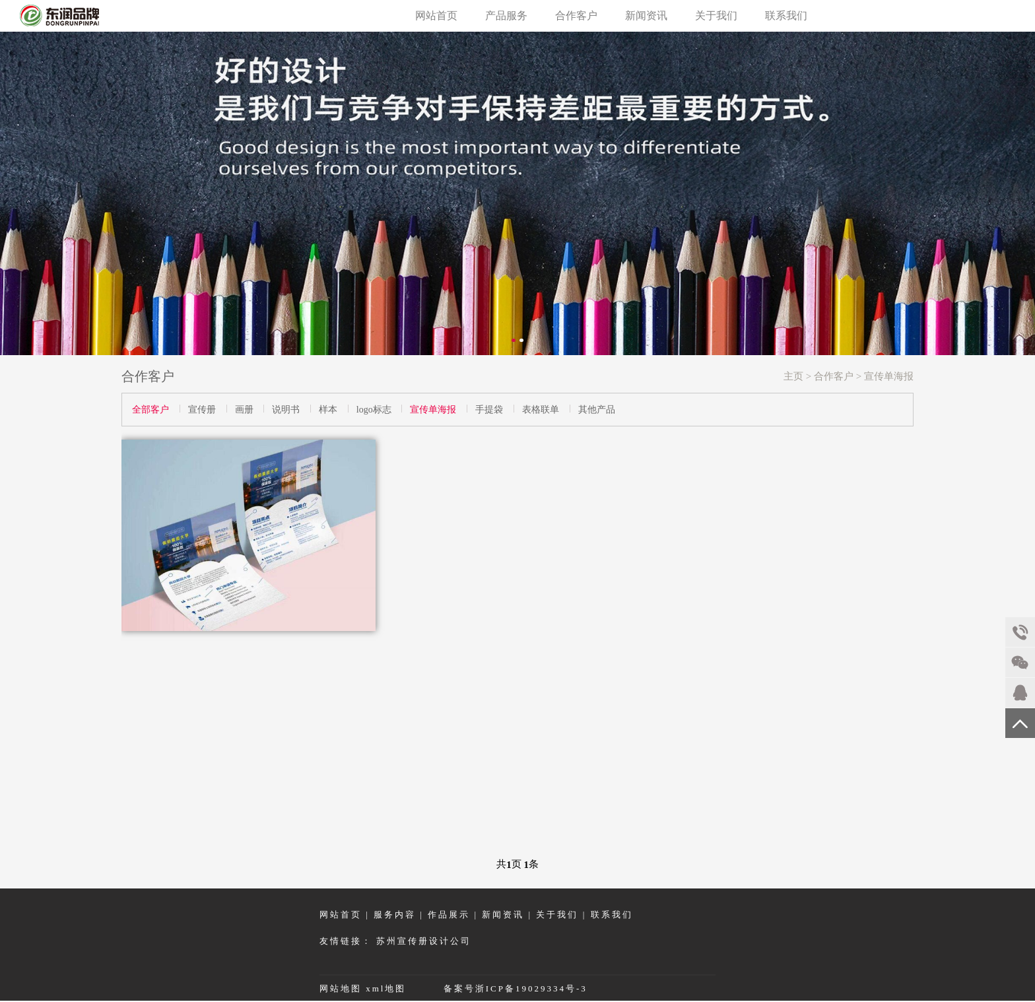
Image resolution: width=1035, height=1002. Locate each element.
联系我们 (786, 15)
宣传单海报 (889, 376)
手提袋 (489, 410)
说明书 (286, 410)
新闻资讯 (646, 15)
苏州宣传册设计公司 (423, 941)
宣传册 (202, 410)
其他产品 (596, 410)
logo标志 (373, 410)
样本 (328, 410)
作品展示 (449, 914)
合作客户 (576, 15)
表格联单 (540, 410)
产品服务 (506, 15)
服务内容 (395, 914)
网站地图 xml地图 (365, 988)
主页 (793, 376)
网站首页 (436, 15)
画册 (244, 410)
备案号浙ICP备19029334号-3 (515, 988)
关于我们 (716, 15)
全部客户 (150, 410)
